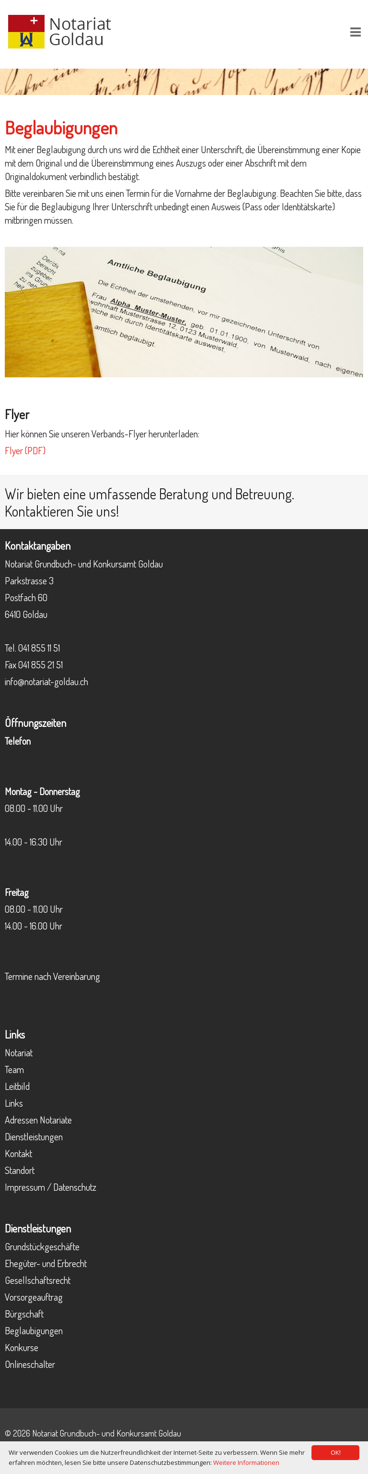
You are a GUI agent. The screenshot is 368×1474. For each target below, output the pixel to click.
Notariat (19, 1052)
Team (14, 1069)
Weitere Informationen (246, 1462)
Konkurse (21, 1347)
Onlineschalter (30, 1364)
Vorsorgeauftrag (34, 1297)
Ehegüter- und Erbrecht (46, 1263)
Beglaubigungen (34, 1330)
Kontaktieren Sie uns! (62, 511)
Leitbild (17, 1086)
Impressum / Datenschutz (50, 1187)
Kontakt (18, 1153)
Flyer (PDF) (25, 450)
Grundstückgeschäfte (42, 1246)
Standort (19, 1170)
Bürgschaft (24, 1313)
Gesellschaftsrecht (37, 1280)
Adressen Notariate (38, 1119)
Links (14, 1103)
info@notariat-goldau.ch (46, 681)
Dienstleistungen (34, 1136)
